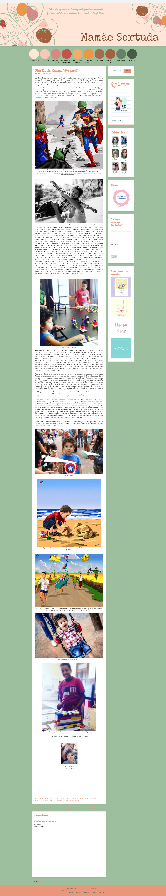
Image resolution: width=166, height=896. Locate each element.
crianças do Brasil (72, 798)
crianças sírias (83, 798)
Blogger (100, 888)
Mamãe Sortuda (81, 888)
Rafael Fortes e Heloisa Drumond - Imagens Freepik (86, 890)
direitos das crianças (41, 800)
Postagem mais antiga (97, 808)
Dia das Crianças (94, 798)
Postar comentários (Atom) (47, 881)
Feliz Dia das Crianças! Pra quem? (56, 70)
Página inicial (69, 808)
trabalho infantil (73, 800)
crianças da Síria (60, 798)
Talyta (51, 73)
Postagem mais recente (41, 808)
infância (51, 800)
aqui (76, 174)
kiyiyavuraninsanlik (61, 800)
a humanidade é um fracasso (44, 798)
